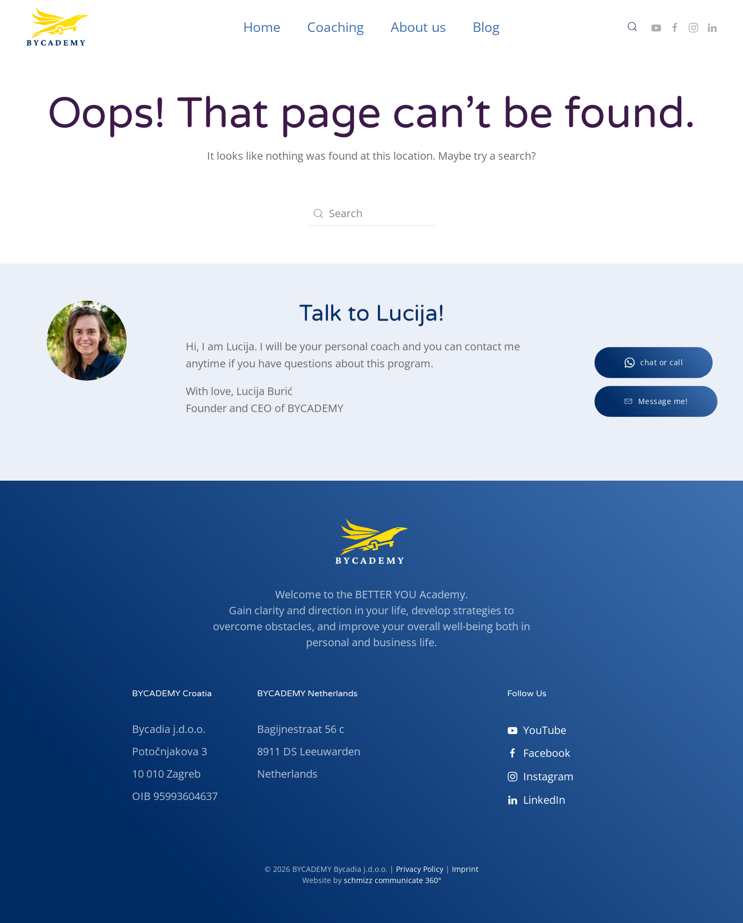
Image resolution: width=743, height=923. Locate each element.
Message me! (656, 405)
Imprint (465, 869)
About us (418, 27)
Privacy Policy (419, 869)
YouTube (536, 730)
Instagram (540, 776)
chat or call (653, 366)
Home (261, 27)
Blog (486, 27)
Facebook (539, 753)
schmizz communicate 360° (392, 880)
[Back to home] (57, 26)
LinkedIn (536, 800)
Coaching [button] (335, 27)
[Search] (371, 213)
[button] (632, 26)
